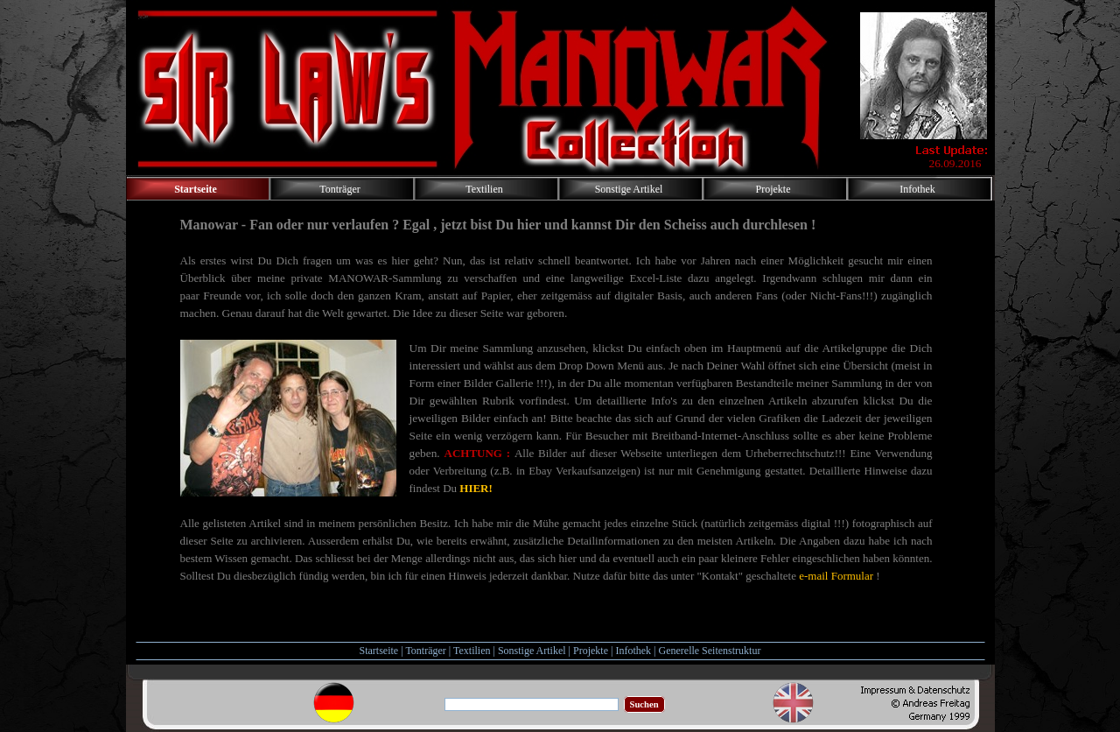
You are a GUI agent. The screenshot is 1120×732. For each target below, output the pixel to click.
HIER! (476, 488)
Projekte (590, 650)
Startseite (379, 650)
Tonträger (425, 650)
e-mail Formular (836, 575)
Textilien (471, 650)
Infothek (633, 650)
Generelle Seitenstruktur (709, 650)
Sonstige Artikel (532, 650)
